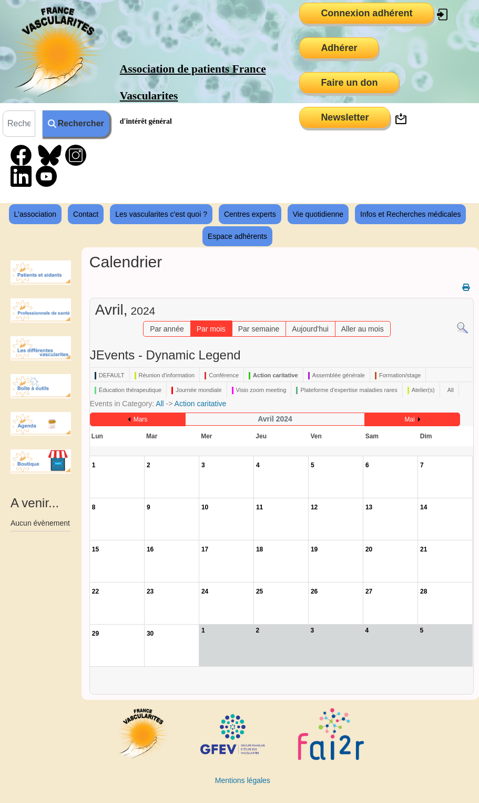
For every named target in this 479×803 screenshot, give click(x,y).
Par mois (211, 329)
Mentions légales (242, 780)
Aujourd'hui (310, 329)
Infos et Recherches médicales (410, 214)
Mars (141, 419)
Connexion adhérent (366, 13)
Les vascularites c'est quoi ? (161, 214)
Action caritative (201, 403)
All (160, 403)
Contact (85, 214)
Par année (167, 329)
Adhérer (339, 48)
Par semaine (259, 329)
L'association (35, 214)
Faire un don (349, 82)
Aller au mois (362, 329)
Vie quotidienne (318, 214)
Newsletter (345, 117)
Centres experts (250, 214)
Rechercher (76, 123)
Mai (409, 419)
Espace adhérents (237, 236)
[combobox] (19, 124)
